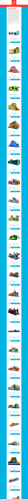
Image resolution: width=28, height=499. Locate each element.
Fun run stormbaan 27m (14, 444)
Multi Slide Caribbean (14, 56)
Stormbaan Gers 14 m (14, 167)
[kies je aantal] (9, 42)
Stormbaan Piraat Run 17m (14, 296)
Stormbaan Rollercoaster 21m (14, 370)
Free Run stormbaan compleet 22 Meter (14, 407)
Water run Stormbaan (14, 462)
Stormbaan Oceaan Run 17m (14, 259)
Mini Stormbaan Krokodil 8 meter (14, 93)
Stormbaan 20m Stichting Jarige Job (14, 481)
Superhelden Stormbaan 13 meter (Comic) (14, 204)
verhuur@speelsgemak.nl (16, 6)
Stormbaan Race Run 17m (14, 278)
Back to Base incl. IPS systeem (14, 241)
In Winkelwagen (15, 60)
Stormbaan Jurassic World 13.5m (14, 222)
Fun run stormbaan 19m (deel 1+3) (14, 333)
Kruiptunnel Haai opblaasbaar (14, 38)
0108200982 (10, 6)
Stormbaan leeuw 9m (14, 130)
